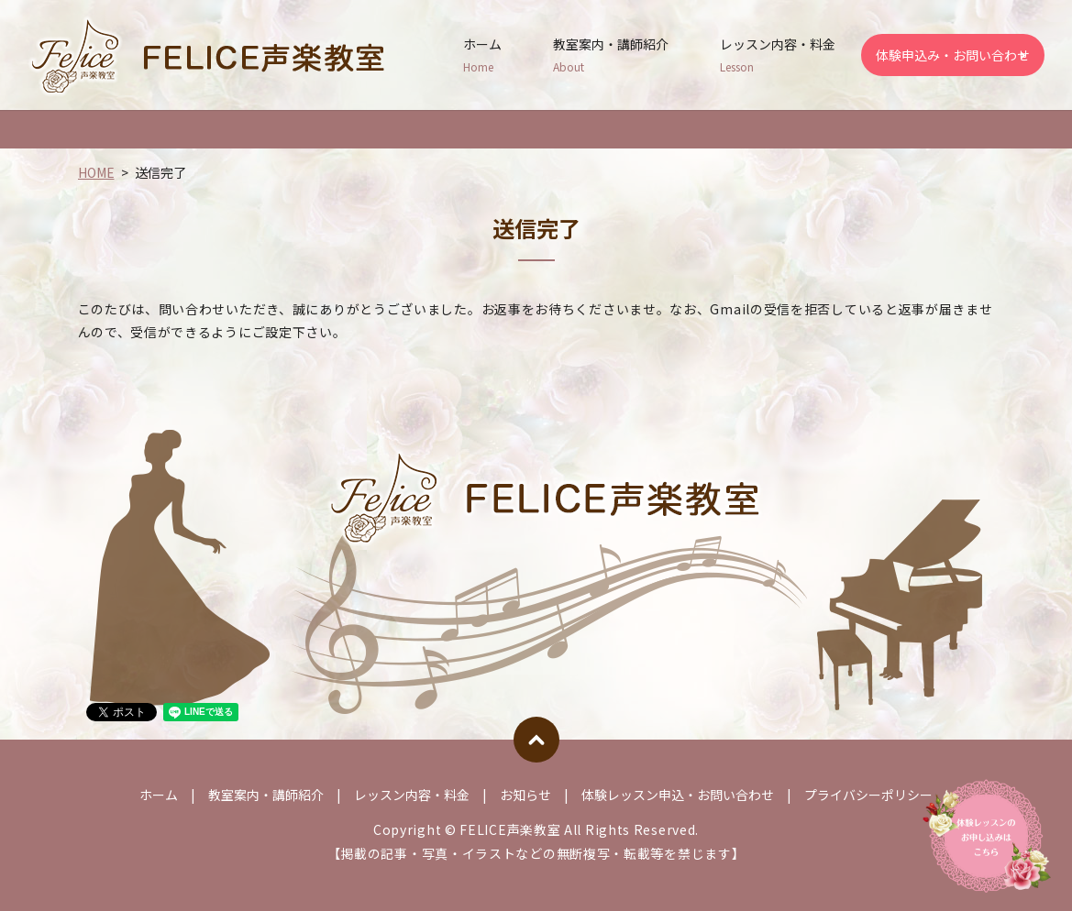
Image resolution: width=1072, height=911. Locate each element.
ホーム (482, 55)
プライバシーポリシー (868, 794)
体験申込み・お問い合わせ (953, 55)
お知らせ (525, 794)
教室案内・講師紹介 (611, 55)
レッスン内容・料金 (777, 55)
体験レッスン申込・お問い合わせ (677, 794)
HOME (96, 172)
